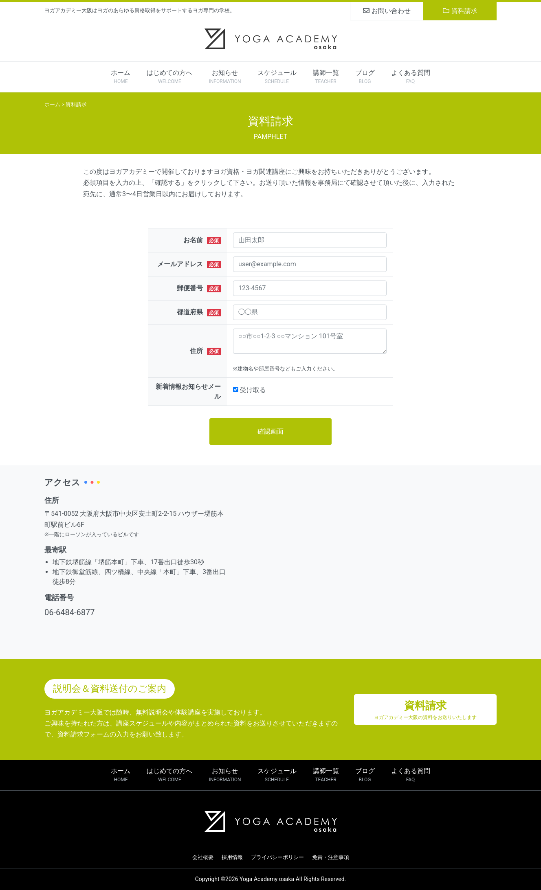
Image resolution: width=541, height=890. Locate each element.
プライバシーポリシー (277, 857)
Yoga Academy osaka (267, 879)
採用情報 (232, 857)
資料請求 (460, 11)
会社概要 (202, 857)
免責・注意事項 (330, 857)
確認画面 (270, 431)
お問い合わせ (387, 11)
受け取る (253, 390)
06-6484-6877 (69, 612)
